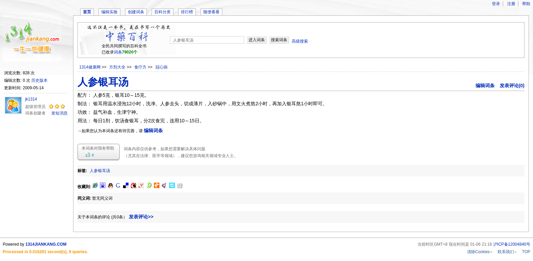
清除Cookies (478, 251)
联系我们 (506, 251)
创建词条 (136, 12)
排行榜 (187, 12)
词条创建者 (35, 113)
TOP (526, 251)
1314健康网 (90, 67)
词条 (118, 52)
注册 (511, 3)
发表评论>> (141, 216)
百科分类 (162, 12)
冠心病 (161, 67)
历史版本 (39, 80)
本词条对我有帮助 (98, 148)
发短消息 (59, 113)
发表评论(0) (512, 85)
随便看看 (211, 12)
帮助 (526, 3)
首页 (87, 12)
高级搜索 (300, 41)
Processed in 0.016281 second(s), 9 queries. (45, 251)
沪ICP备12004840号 (511, 244)
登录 (496, 3)
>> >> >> (135, 67)
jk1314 (31, 99)
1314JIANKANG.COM (46, 244)
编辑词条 (485, 85)
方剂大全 (117, 67)
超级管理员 (35, 106)
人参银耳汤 (100, 170)
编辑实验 (109, 12)
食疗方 (141, 67)
